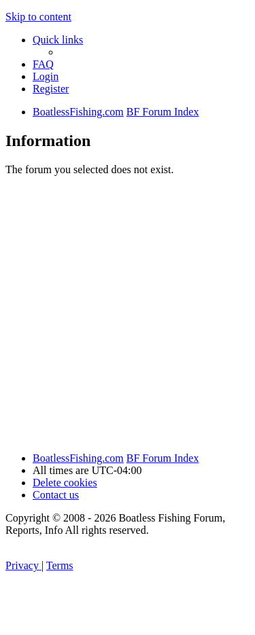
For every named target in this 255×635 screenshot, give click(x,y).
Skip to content (38, 16)
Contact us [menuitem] (56, 495)
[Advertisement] (127, 314)
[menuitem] (43, 64)
